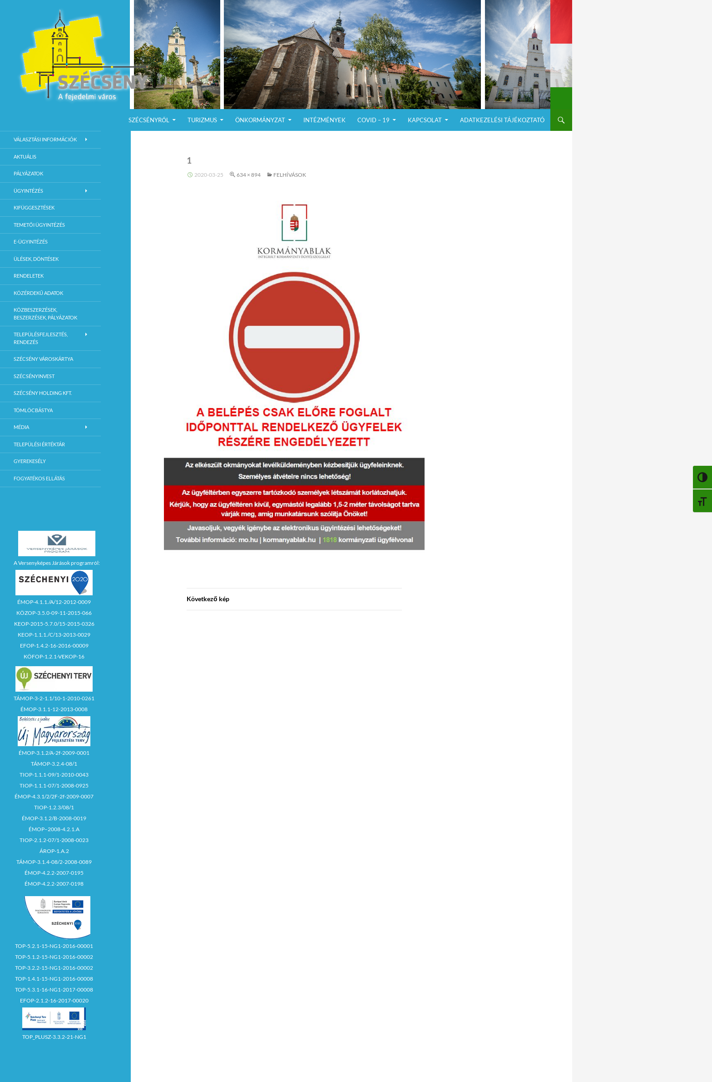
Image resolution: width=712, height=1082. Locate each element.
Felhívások (289, 174)
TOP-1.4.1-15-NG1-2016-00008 (54, 978)
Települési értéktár (39, 444)
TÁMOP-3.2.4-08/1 (54, 763)
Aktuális (25, 157)
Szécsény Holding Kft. (43, 393)
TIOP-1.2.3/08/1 (54, 807)
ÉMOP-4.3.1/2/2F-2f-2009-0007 (54, 796)
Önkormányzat (260, 120)
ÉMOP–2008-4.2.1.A (54, 829)
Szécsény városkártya (43, 359)
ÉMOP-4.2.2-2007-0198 (54, 883)
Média (21, 427)
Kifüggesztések (34, 207)
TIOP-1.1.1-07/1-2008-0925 (54, 785)
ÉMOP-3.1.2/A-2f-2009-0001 (54, 752)
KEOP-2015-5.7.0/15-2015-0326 (54, 623)
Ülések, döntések (36, 259)
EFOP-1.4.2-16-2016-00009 (54, 645)
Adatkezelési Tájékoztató (502, 120)
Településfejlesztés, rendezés (41, 338)
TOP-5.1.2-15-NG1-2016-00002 (54, 956)
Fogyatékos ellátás (39, 478)
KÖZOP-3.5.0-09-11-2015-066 (54, 612)
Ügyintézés (28, 191)
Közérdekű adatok (38, 293)
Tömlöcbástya (33, 410)
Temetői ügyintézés (39, 225)
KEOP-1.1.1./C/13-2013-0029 (54, 634)
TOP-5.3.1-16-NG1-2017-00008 (54, 989)
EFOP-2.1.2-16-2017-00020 (54, 1000)
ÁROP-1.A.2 (54, 851)
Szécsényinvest (34, 376)
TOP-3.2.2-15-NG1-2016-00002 (54, 967)
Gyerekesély (30, 461)
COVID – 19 (373, 120)
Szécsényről (149, 120)
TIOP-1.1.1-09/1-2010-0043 (54, 774)
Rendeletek (29, 276)
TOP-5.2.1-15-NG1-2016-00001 (54, 945)
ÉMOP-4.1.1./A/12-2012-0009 (54, 601)
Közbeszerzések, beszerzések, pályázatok (45, 313)
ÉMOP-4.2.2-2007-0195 (54, 872)
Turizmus (202, 120)
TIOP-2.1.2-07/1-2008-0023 (54, 840)
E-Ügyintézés (31, 241)
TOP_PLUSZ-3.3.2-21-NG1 (54, 1036)
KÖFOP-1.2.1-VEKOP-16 (54, 656)
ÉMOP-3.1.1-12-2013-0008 (54, 709)
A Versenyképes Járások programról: (57, 562)
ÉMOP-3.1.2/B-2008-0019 (54, 818)
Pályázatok (28, 173)
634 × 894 (249, 174)
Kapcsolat (425, 120)
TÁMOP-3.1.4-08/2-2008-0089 (54, 861)
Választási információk (45, 139)
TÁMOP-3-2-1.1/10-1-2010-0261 (54, 698)
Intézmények (324, 120)
